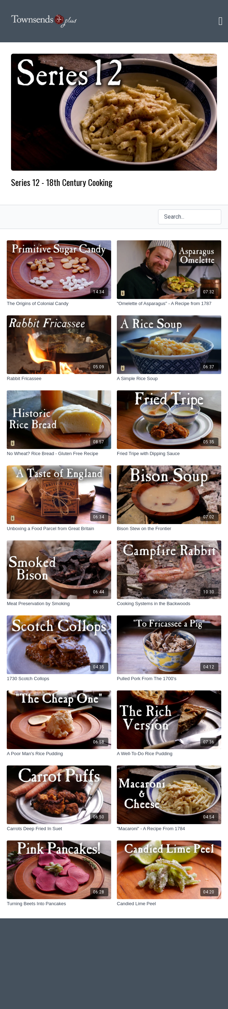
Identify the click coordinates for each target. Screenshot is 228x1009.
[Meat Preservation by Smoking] (59, 603)
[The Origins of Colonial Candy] (59, 303)
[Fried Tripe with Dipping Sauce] (169, 453)
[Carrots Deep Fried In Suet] (59, 828)
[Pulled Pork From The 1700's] (169, 678)
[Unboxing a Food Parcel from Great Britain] (59, 528)
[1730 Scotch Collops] (59, 678)
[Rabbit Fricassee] (59, 378)
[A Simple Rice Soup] (169, 378)
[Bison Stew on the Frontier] (169, 528)
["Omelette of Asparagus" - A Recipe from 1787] (169, 303)
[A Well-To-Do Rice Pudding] (169, 753)
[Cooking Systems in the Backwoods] (169, 603)
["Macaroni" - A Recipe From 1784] (169, 828)
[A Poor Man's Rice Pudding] (59, 753)
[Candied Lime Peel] (169, 903)
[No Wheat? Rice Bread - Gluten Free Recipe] (59, 453)
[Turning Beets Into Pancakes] (59, 903)
